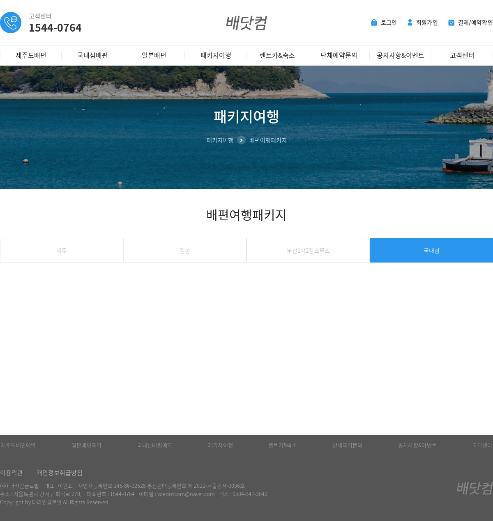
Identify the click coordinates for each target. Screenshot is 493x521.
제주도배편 (31, 55)
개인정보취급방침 (60, 472)
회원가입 (423, 22)
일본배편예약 (86, 445)
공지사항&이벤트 (400, 55)
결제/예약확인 (470, 22)
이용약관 (11, 472)
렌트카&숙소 (277, 55)
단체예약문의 (338, 55)
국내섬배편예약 (155, 445)
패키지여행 (215, 55)
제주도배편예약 (18, 445)
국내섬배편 (92, 55)
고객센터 (462, 55)
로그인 (384, 22)
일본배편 (154, 55)
